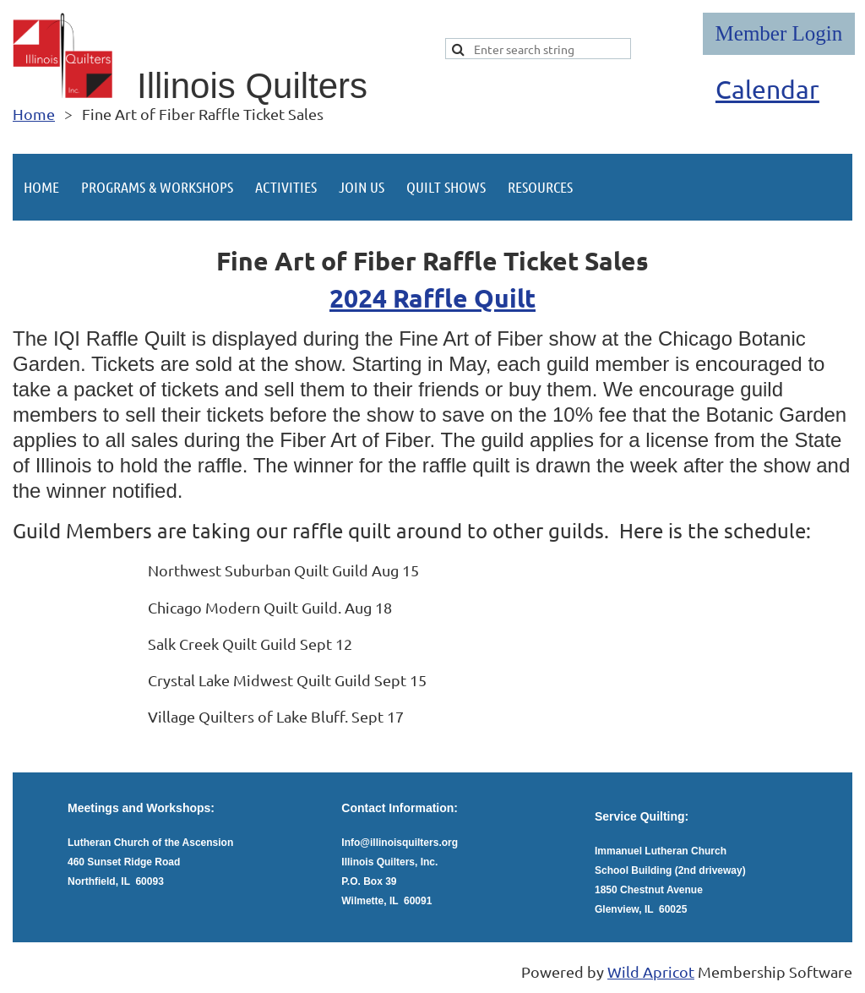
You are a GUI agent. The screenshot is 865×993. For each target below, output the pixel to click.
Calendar (767, 89)
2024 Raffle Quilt (432, 298)
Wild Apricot (650, 971)
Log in (779, 34)
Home (34, 114)
